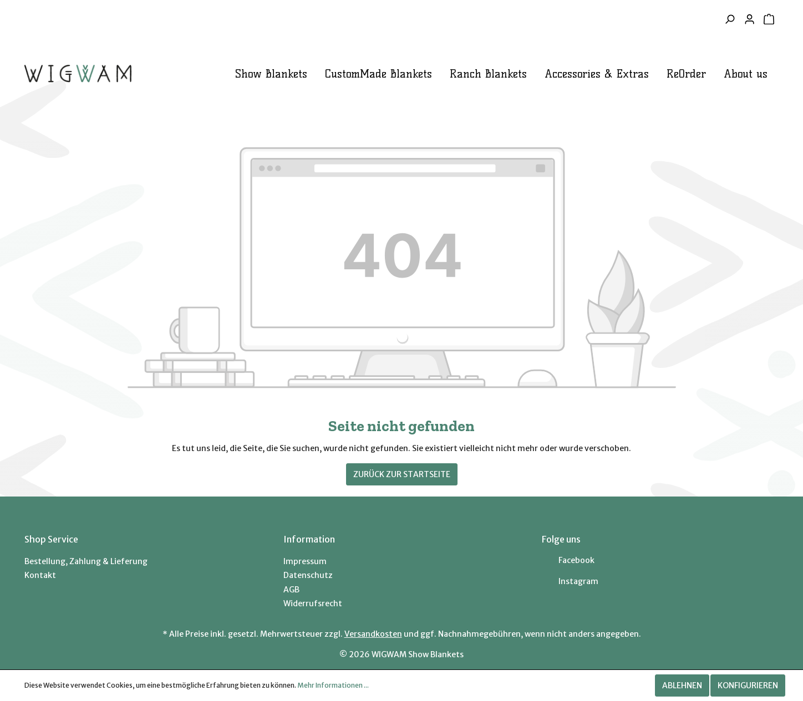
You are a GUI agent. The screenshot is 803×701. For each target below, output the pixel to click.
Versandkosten (373, 634)
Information (309, 539)
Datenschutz (308, 575)
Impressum (305, 561)
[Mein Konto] (749, 19)
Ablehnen (682, 685)
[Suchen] (729, 19)
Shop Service (51, 539)
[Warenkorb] (769, 19)
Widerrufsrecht (312, 603)
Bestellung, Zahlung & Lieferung (86, 561)
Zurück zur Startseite (401, 474)
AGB (291, 590)
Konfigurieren (748, 685)
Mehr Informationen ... (333, 685)
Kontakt (40, 575)
